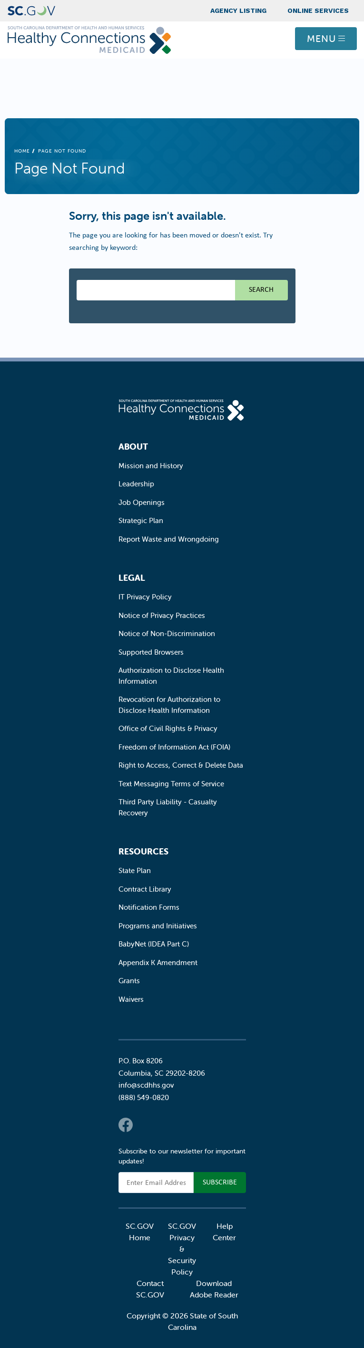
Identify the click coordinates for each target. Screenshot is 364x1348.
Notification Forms (148, 907)
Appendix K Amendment (157, 962)
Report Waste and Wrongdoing (168, 539)
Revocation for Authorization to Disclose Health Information (169, 705)
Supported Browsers (151, 652)
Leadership (136, 483)
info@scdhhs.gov (146, 1085)
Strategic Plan (140, 520)
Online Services (318, 10)
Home (22, 151)
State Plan (134, 870)
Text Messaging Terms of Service (171, 783)
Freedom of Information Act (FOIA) (174, 746)
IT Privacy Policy (145, 596)
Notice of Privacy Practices (161, 615)
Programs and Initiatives (157, 925)
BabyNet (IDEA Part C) (153, 943)
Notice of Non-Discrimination (166, 633)
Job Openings (141, 502)
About (133, 446)
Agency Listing (238, 10)
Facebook (125, 1125)
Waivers (131, 999)
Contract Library (144, 889)
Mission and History (150, 465)
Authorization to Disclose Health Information (171, 676)
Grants (129, 980)
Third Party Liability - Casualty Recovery (167, 807)
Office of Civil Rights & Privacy (167, 728)
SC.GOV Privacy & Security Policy (182, 1248)
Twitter (145, 1125)
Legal (131, 577)
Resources (143, 851)
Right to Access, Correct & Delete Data (180, 765)
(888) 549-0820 (143, 1097)
